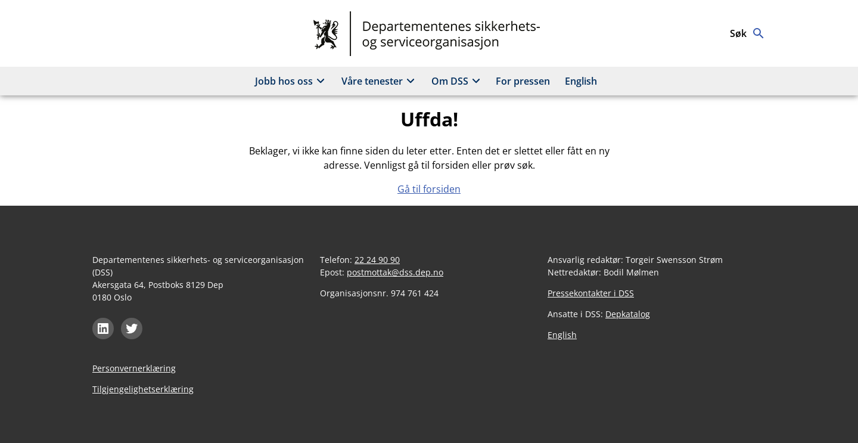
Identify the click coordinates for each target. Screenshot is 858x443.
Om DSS (457, 81)
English (581, 81)
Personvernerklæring (134, 368)
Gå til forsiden (429, 189)
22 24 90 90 (377, 259)
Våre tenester (379, 81)
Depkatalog (627, 314)
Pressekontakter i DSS (591, 293)
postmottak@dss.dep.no (395, 272)
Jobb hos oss (291, 81)
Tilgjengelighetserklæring (143, 389)
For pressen (523, 81)
